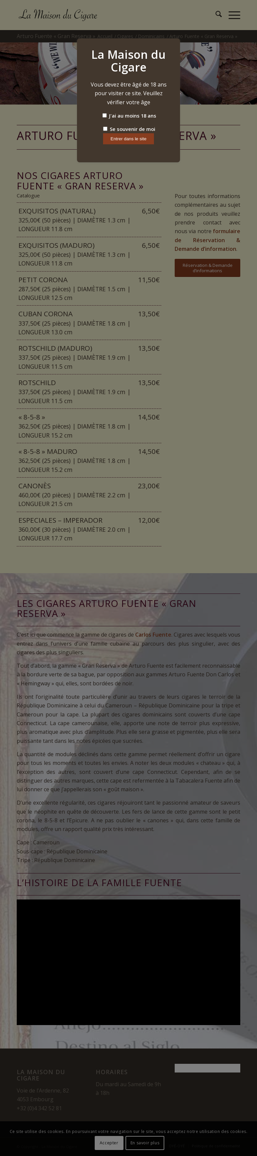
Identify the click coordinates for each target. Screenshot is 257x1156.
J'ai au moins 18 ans (129, 115)
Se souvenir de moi (129, 129)
